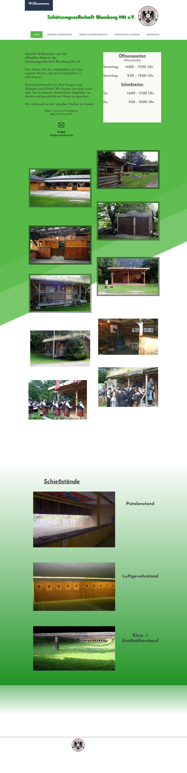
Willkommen (38, 4)
